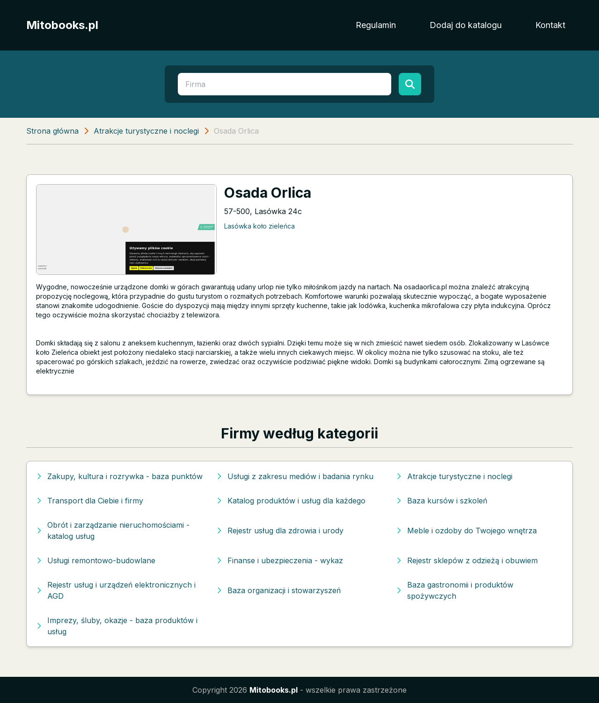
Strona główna (52, 131)
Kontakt (550, 25)
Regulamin (376, 25)
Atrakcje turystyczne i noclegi (146, 131)
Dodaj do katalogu (466, 25)
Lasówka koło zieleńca (259, 226)
